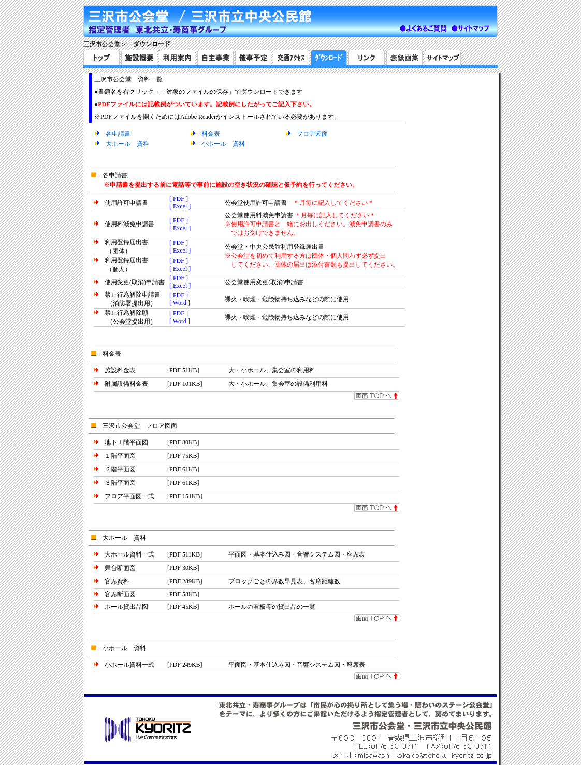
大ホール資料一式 (129, 554)
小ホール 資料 (223, 143)
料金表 (210, 133)
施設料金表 (120, 370)
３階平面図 (120, 482)
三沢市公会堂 (102, 44)
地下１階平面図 (126, 442)
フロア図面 (312, 133)
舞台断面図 (120, 568)
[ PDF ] (178, 198)
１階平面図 (120, 456)
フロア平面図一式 (129, 496)
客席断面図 (120, 594)
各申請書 (118, 133)
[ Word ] (179, 303)
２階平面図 (120, 469)
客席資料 (117, 581)
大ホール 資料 (127, 143)
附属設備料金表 (126, 383)
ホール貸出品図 (126, 606)
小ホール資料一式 (129, 665)
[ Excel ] (180, 206)
